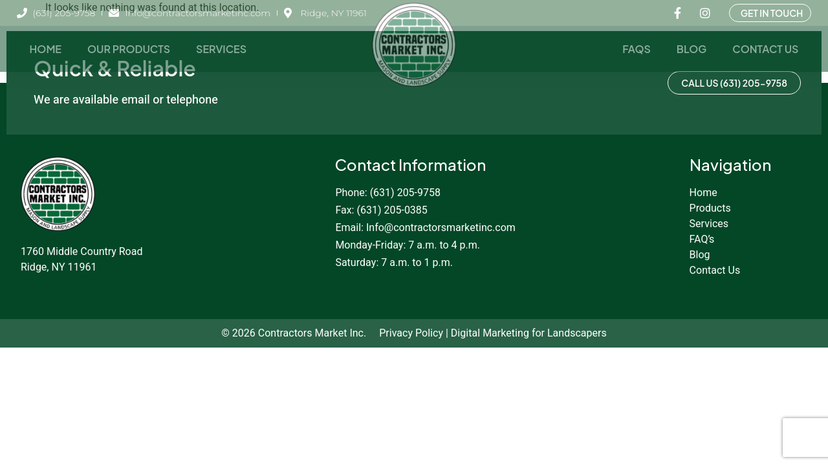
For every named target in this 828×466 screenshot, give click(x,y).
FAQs (636, 49)
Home (45, 49)
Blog (691, 49)
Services (221, 49)
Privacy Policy (411, 333)
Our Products (128, 49)
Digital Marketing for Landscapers (529, 333)
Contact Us (765, 49)
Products (710, 208)
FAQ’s (702, 239)
